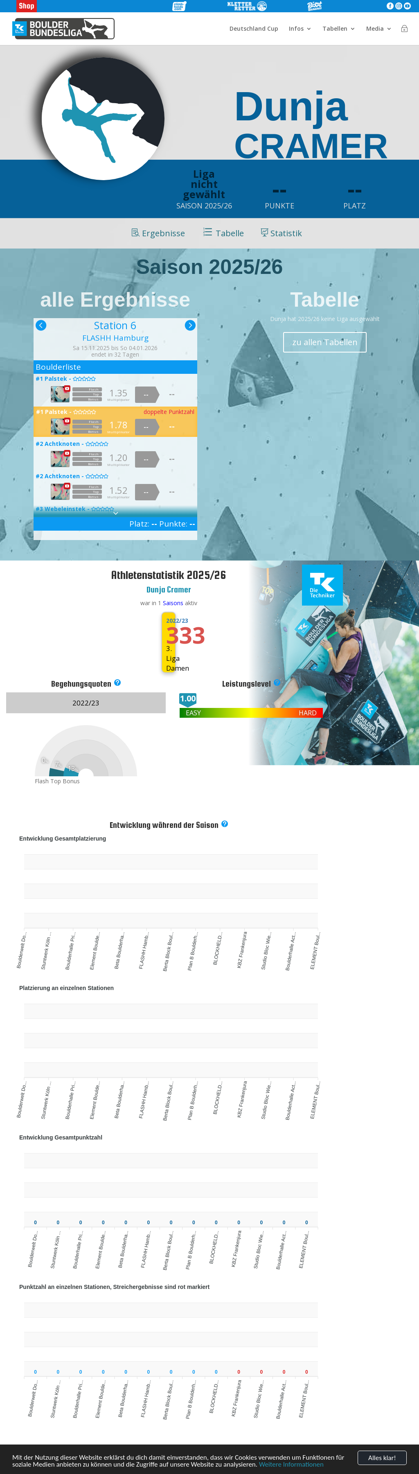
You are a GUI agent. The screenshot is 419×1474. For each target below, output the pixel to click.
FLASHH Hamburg (115, 337)
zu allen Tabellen (325, 342)
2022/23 (168, 620)
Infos (296, 29)
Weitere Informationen (291, 1465)
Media (375, 29)
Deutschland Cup (254, 29)
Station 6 (115, 325)
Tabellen (334, 29)
